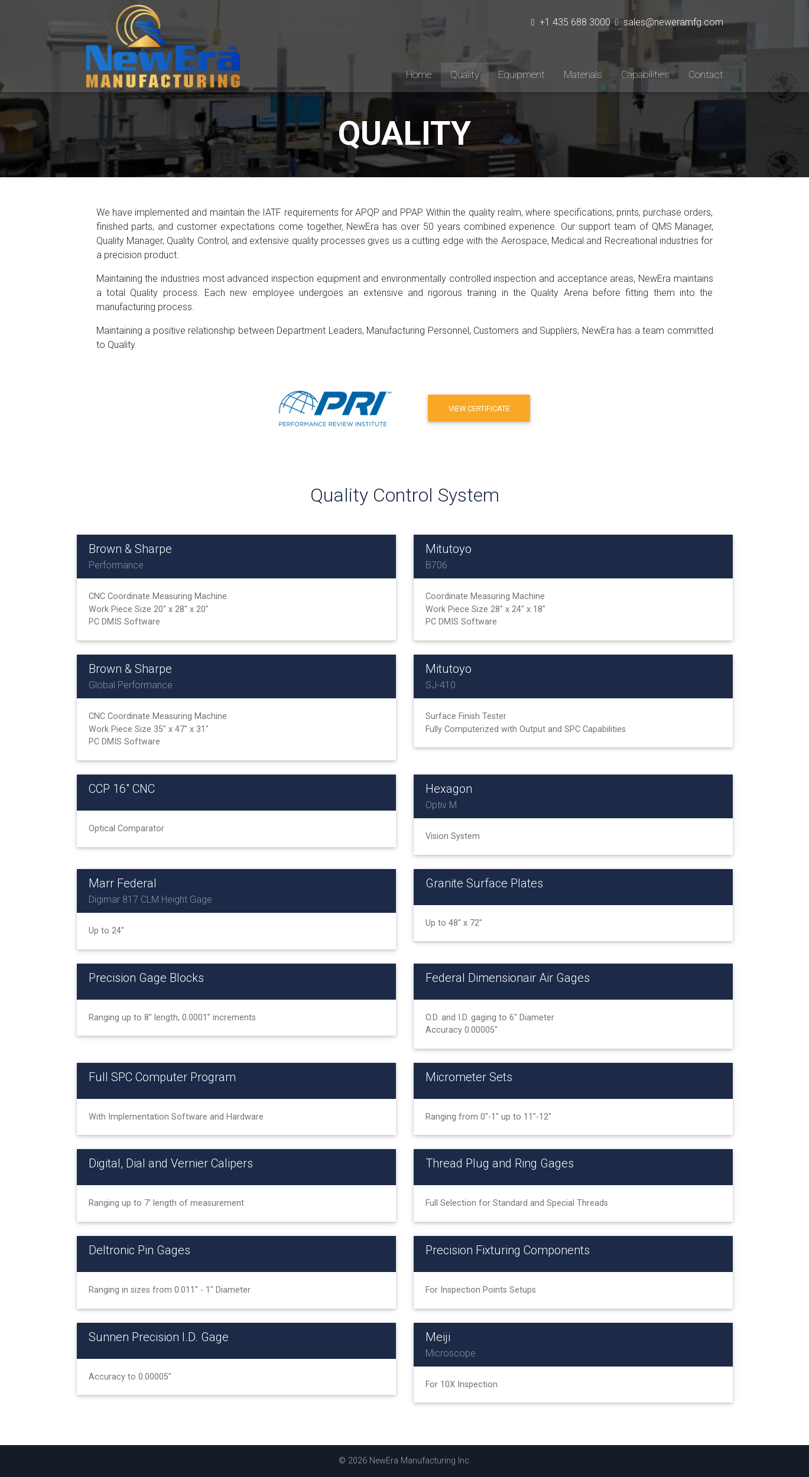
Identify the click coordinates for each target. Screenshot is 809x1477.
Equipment (521, 74)
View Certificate (479, 408)
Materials (583, 74)
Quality (464, 74)
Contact (705, 74)
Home (418, 74)
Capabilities (645, 74)
